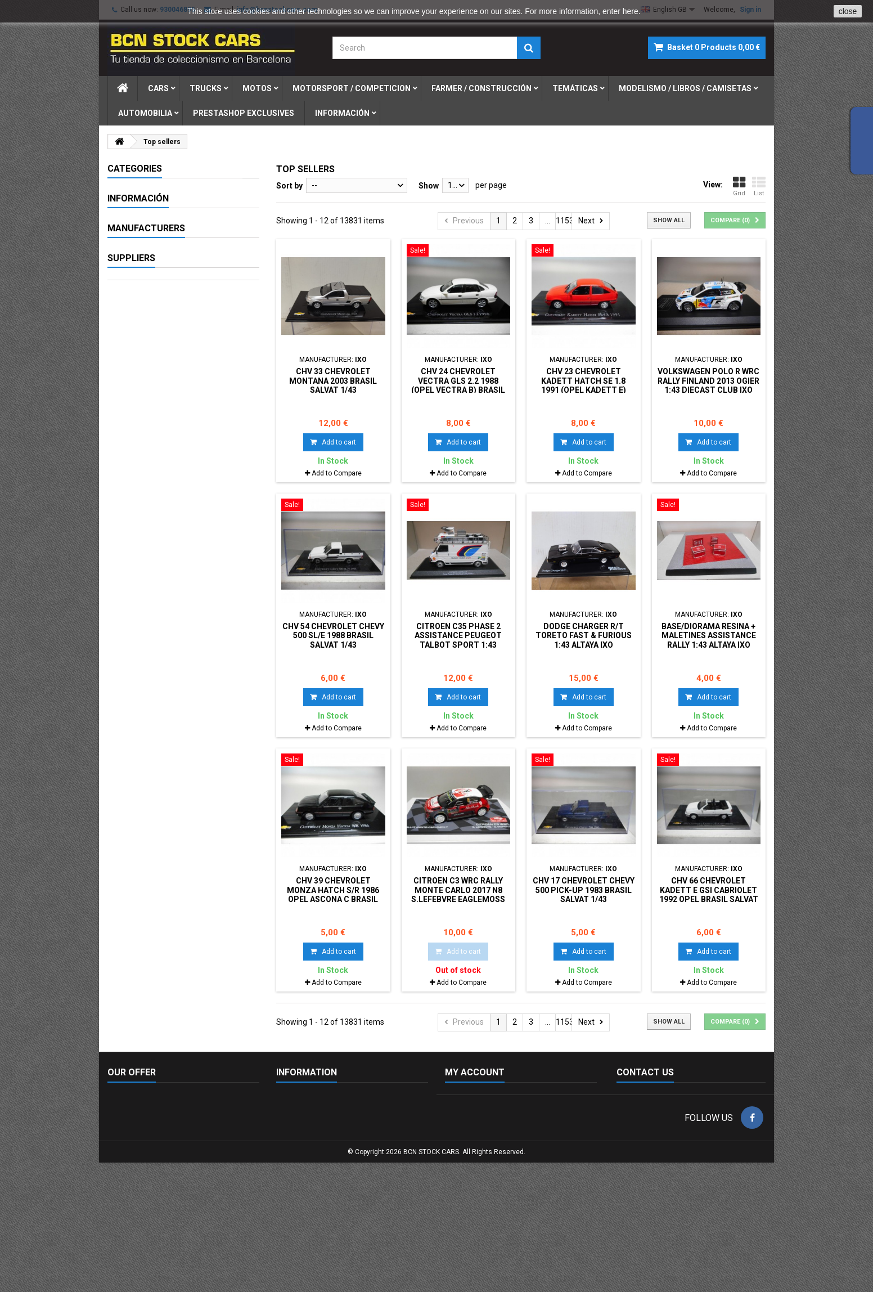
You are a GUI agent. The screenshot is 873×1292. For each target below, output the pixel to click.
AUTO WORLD (148, 626)
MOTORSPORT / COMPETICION (178, 247)
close (848, 11)
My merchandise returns (488, 1113)
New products (131, 1098)
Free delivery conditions (317, 1186)
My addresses (469, 1142)
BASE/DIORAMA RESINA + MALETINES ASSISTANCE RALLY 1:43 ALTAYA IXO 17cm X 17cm (709, 640)
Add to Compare (337, 473)
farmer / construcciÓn (481, 88)
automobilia (145, 113)
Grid (739, 186)
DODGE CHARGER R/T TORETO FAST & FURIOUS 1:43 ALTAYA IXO (584, 635)
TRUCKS (135, 207)
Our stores (142, 514)
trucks (206, 88)
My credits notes (474, 1128)
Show (428, 185)
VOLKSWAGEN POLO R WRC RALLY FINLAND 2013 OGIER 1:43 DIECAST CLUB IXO (708, 380)
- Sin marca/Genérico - (163, 564)
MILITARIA (138, 286)
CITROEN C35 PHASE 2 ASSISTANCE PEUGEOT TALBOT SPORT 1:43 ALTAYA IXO (458, 640)
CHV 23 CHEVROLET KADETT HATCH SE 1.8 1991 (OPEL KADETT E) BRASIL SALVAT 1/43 (583, 385)
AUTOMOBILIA (146, 354)
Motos (131, 227)
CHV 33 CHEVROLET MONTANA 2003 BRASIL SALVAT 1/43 (333, 380)
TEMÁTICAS (141, 306)
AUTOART (142, 647)
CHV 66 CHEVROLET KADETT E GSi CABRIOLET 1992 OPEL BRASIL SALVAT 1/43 (708, 894)
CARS (129, 187)
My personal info (474, 1157)
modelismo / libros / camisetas (685, 88)
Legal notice (145, 452)
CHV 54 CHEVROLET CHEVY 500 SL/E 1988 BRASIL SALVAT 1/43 (333, 635)
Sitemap (122, 1142)
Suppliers (131, 702)
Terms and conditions (162, 473)
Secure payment (153, 494)
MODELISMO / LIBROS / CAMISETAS (162, 330)
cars (158, 88)
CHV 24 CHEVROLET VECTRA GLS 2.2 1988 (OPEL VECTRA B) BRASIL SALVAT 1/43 (458, 385)
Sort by (289, 185)
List (759, 186)
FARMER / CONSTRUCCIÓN (169, 266)
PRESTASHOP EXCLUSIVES (169, 402)
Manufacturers (146, 544)
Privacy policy (300, 1172)
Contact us (126, 1128)
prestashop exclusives (243, 113)
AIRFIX (135, 606)
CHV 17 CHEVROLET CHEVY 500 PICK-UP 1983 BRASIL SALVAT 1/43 (583, 890)
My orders (462, 1098)
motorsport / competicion (351, 88)
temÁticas (575, 88)
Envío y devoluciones (312, 1157)
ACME (134, 585)
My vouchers (467, 1172)
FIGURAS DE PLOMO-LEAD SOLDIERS (168, 379)
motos (257, 88)
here (630, 11)
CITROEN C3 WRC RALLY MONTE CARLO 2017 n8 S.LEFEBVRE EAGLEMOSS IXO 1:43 (458, 894)
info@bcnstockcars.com (686, 1185)
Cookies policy (301, 1098)
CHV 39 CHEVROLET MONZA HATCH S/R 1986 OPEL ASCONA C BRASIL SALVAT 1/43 (333, 894)
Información (342, 113)
